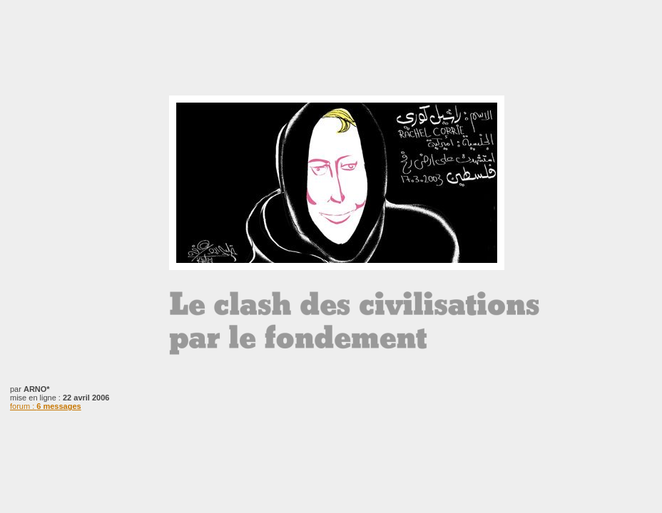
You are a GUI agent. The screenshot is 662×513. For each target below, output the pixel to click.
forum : (45, 406)
